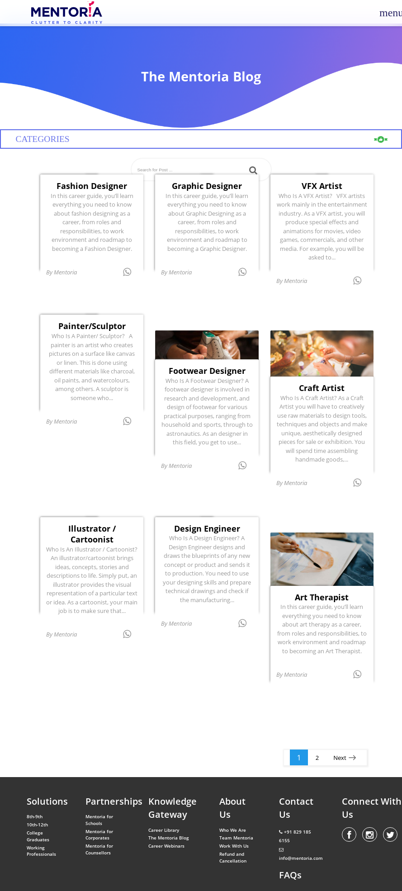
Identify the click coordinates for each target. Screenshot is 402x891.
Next (339, 758)
